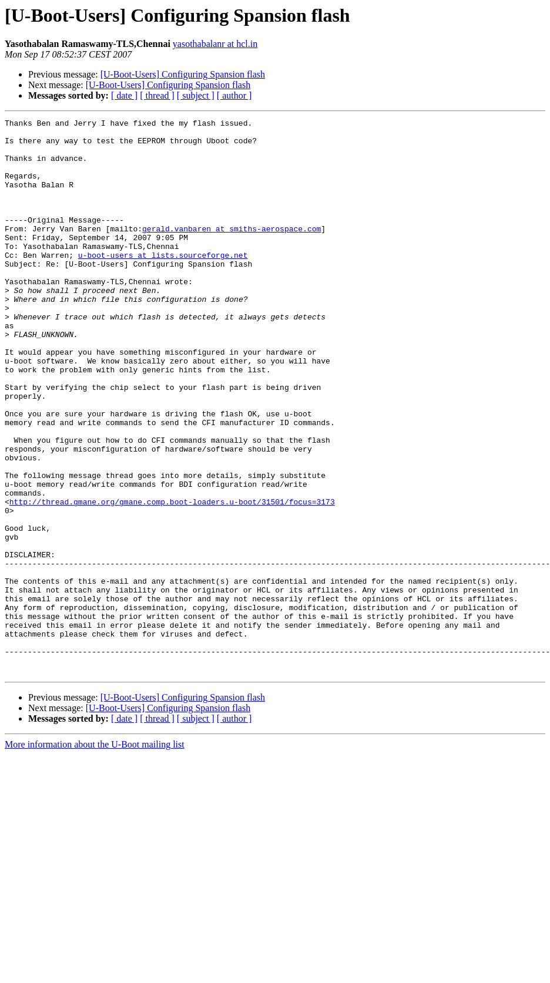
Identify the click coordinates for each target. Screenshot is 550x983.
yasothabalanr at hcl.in (215, 44)
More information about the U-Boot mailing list (95, 855)
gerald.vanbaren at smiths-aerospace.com (231, 251)
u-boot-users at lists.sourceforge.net (163, 283)
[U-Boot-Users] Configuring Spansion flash (182, 74)
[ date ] (124, 95)
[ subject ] (195, 95)
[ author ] (234, 95)
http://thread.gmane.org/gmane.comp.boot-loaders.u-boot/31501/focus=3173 (172, 579)
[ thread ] (157, 95)
